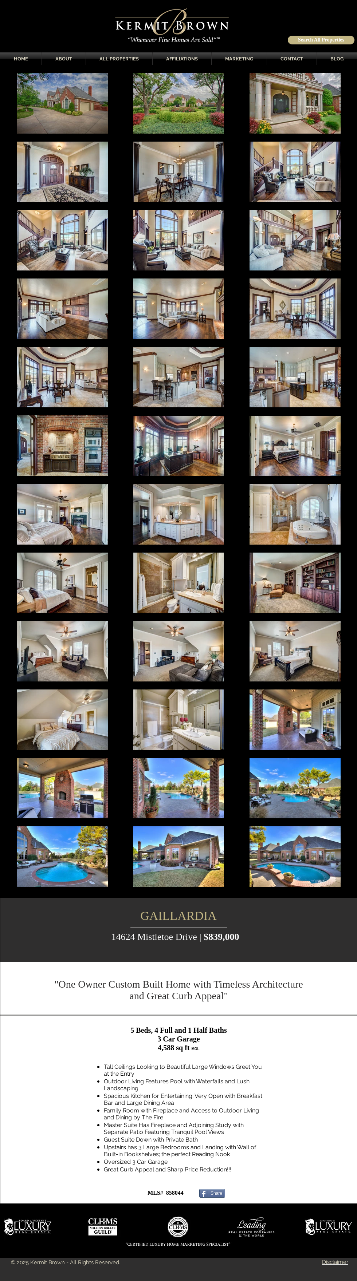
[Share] (212, 1193)
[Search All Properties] (321, 40)
